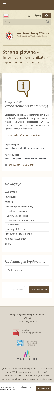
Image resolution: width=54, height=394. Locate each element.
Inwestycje (10, 196)
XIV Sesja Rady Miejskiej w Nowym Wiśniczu (25, 148)
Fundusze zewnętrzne (17, 211)
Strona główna (19, 52)
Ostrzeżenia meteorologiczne (20, 220)
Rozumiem (43, 388)
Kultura (9, 201)
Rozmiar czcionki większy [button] (32, 15)
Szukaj (47, 22)
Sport (8, 243)
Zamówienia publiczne (17, 215)
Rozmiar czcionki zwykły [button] (29, 15)
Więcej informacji (8, 389)
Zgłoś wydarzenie (14, 290)
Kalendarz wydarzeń (15, 238)
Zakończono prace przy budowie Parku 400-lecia (27, 158)
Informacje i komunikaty (24, 57)
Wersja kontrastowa (46, 15)
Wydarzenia (11, 191)
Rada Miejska (13, 224)
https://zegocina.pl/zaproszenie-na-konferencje (26, 135)
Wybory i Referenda (16, 229)
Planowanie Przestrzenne (18, 233)
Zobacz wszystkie (39, 290)
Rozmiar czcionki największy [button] (38, 15)
